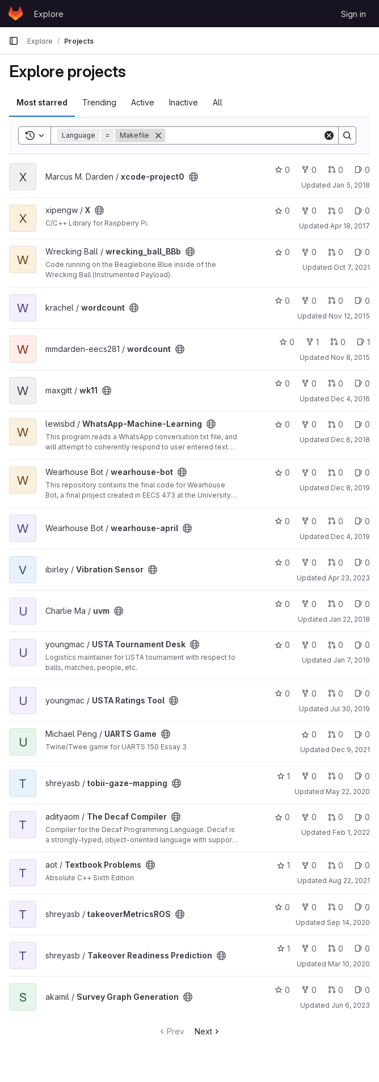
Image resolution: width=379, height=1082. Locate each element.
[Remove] (158, 135)
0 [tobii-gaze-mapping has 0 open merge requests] (335, 776)
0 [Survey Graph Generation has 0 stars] (282, 990)
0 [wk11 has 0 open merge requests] (335, 383)
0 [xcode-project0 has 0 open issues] (362, 170)
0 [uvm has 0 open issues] (362, 604)
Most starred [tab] (42, 102)
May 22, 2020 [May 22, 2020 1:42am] (348, 791)
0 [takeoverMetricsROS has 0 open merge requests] (335, 907)
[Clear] (329, 135)
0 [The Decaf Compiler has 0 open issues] (362, 817)
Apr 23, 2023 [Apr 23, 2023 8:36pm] (349, 578)
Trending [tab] (99, 102)
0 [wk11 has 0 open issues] (362, 383)
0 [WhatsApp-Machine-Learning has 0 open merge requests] (335, 424)
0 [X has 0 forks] (309, 210)
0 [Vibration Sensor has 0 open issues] (362, 562)
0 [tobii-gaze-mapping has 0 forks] (309, 776)
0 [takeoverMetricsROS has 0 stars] (282, 907)
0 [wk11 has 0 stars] (282, 383)
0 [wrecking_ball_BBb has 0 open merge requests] (335, 252)
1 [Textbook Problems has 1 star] (283, 865)
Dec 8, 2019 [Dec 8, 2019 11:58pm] (350, 487)
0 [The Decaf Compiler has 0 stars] (282, 817)
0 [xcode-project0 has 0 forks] (309, 170)
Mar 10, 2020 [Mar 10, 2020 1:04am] (349, 964)
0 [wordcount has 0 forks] (309, 300)
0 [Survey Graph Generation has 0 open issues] (362, 990)
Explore (49, 14)
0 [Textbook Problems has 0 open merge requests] (335, 865)
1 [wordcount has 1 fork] (312, 342)
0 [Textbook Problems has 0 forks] (309, 865)
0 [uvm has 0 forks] (309, 604)
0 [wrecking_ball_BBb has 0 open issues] (362, 252)
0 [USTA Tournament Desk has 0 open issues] (362, 645)
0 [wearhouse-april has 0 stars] (282, 521)
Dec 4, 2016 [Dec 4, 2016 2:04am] (350, 398)
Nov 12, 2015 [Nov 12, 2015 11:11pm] (349, 316)
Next (208, 1031)
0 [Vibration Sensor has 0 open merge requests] (335, 562)
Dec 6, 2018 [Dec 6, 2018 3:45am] (350, 439)
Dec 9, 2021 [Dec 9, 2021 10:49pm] (350, 749)
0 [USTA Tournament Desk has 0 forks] (309, 645)
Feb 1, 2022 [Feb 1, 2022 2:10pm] (351, 832)
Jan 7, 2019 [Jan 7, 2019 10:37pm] (351, 660)
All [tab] (217, 102)
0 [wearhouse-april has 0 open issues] (362, 521)
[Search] (244, 135)
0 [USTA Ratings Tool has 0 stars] (282, 693)
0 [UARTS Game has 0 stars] (309, 734)
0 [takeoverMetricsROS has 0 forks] (309, 907)
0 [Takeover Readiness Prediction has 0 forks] (309, 948)
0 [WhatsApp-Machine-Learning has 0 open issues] (362, 424)
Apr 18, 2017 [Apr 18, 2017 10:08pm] (350, 226)
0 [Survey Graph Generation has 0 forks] (309, 990)
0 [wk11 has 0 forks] (309, 383)
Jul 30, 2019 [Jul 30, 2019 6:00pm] (350, 709)
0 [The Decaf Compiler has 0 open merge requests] (335, 817)
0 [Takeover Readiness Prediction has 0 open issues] (362, 948)
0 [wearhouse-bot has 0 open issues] (362, 472)
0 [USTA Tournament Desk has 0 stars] (282, 645)
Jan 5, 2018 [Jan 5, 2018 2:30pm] (351, 185)
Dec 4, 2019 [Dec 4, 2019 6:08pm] (350, 536)
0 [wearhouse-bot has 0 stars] (282, 472)
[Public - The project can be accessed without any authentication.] (193, 176)
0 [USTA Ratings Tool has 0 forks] (309, 693)
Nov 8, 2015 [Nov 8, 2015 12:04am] (350, 357)
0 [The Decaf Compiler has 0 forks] (309, 817)
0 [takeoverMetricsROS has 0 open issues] (362, 907)
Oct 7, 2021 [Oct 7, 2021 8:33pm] (352, 267)
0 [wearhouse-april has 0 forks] (309, 521)
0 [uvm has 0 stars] (282, 604)
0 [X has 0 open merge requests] (335, 210)
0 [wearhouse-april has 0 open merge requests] (335, 521)
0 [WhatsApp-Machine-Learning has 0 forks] (309, 424)
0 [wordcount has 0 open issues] (362, 300)
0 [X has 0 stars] (282, 210)
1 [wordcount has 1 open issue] (363, 342)
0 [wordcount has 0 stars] (282, 300)
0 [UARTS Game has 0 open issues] (362, 734)
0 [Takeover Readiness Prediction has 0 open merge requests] (335, 948)
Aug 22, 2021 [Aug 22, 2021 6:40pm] (349, 880)
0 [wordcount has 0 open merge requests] (335, 300)
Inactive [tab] (183, 102)
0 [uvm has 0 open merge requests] (335, 604)
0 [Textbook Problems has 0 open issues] (362, 865)
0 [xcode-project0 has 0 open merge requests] (335, 170)
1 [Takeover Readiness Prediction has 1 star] (283, 948)
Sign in (353, 14)
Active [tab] (142, 102)
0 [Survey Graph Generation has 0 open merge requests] (335, 990)
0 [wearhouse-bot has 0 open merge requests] (335, 472)
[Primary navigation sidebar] (14, 41)
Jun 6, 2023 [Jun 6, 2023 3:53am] (350, 1005)
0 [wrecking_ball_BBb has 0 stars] (282, 252)
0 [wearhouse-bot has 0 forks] (309, 472)
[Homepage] (15, 14)
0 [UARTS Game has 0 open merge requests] (335, 734)
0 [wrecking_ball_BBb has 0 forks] (309, 252)
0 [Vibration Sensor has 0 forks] (309, 562)
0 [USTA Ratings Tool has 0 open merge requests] (335, 693)
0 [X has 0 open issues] (362, 210)
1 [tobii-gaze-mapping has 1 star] (283, 776)
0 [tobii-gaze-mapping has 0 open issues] (362, 776)
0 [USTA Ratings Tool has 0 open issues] (362, 693)
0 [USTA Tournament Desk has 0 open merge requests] (335, 645)
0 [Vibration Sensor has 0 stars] (282, 562)
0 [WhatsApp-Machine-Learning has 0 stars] (282, 424)
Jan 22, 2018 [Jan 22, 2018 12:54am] (349, 619)
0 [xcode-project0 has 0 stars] (282, 170)
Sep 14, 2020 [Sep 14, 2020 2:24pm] (348, 922)
